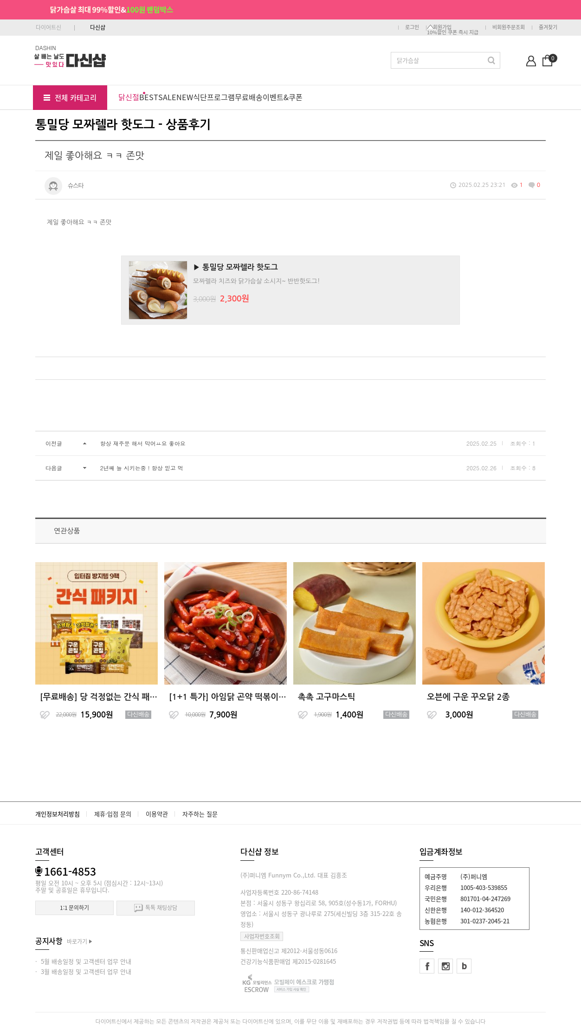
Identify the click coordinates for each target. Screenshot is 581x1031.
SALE (167, 97)
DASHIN (45, 47)
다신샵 (97, 27)
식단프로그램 (214, 97)
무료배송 (249, 97)
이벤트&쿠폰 (283, 97)
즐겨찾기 (548, 27)
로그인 (412, 27)
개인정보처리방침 (57, 813)
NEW (184, 97)
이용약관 (157, 813)
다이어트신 (48, 27)
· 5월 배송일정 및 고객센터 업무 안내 (83, 961)
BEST (148, 97)
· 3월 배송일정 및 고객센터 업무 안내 (83, 971)
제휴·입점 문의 (112, 813)
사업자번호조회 (262, 936)
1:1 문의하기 (74, 907)
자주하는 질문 (200, 813)
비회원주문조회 (508, 27)
